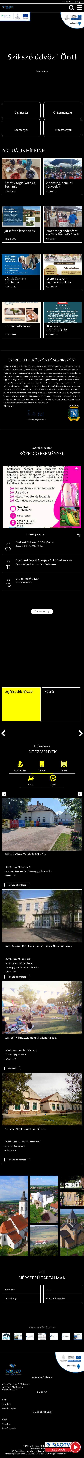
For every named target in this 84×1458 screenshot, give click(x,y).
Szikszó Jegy (10, 1298)
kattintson (13, 1389)
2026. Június (35, 534)
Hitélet (64, 765)
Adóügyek (9, 1289)
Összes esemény (42, 611)
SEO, (28, 1454)
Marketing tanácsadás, (15, 1454)
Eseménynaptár (9, 1408)
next (81, 733)
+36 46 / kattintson (14, 1387)
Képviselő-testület (55, 1298)
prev (3, 733)
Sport (53, 780)
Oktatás (42, 765)
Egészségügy (20, 765)
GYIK (48, 1289)
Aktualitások (42, 71)
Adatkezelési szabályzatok (41, 1448)
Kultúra (31, 780)
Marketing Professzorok (55, 1454)
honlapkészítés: (37, 1454)
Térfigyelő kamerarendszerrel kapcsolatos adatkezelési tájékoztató (41, 1451)
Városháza (6, 1404)
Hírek (4, 1400)
